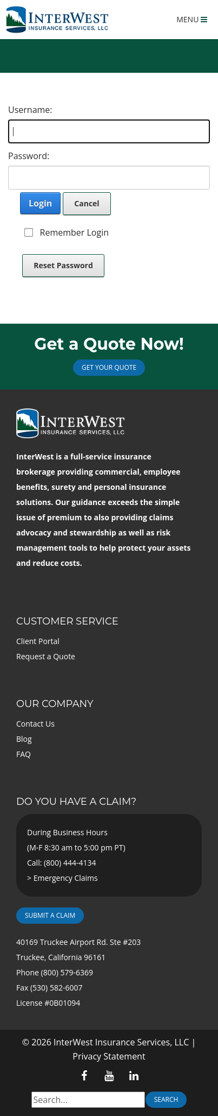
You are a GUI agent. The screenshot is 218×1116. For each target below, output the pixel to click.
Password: (28, 156)
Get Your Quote (109, 367)
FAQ (23, 754)
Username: (30, 110)
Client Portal (38, 641)
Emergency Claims (66, 878)
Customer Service (67, 621)
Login (40, 203)
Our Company (54, 704)
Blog (24, 739)
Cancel (86, 203)
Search (166, 1099)
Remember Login (74, 232)
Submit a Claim (50, 915)
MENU (191, 19)
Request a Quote (45, 656)
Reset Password (63, 265)
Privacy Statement (108, 1056)
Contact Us (35, 723)
